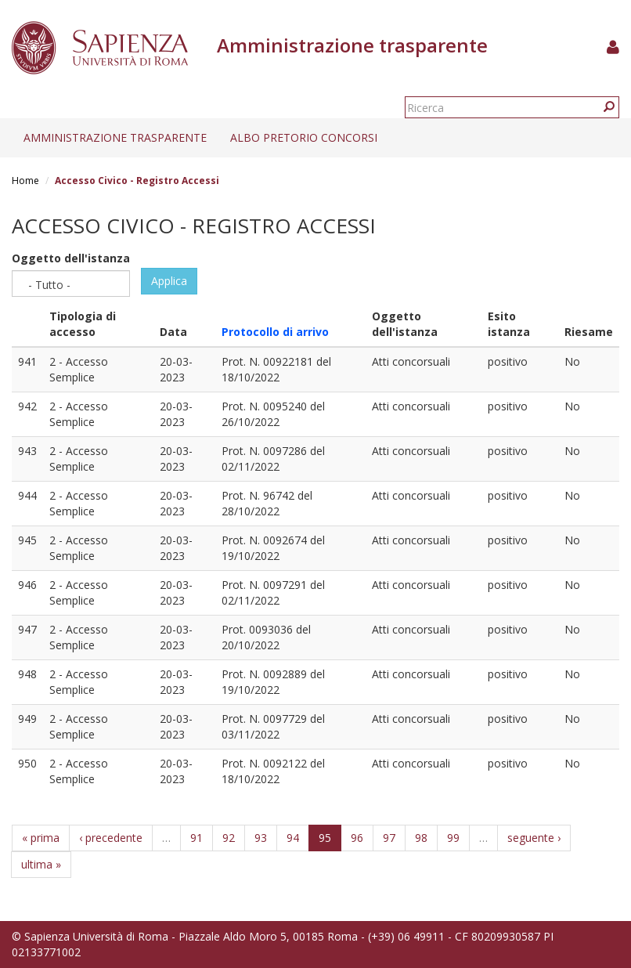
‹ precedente (110, 837)
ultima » (41, 864)
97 (389, 837)
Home (25, 180)
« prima (40, 837)
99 (453, 837)
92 (228, 837)
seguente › (534, 837)
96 (357, 837)
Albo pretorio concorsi (303, 137)
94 (293, 837)
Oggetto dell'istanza (71, 258)
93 (260, 837)
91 (196, 837)
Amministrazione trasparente (115, 137)
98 (421, 837)
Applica (169, 280)
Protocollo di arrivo (275, 331)
